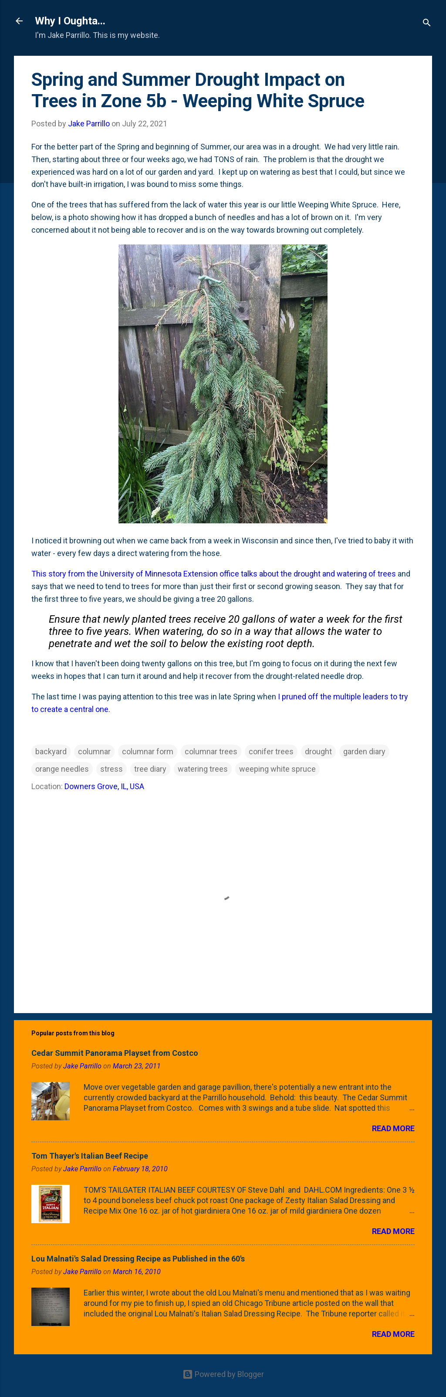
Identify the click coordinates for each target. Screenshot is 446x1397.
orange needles (62, 768)
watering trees (203, 768)
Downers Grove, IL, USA (104, 786)
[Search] (427, 23)
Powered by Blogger (223, 1374)
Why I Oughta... (70, 21)
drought (318, 751)
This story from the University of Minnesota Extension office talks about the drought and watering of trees (213, 573)
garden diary (364, 751)
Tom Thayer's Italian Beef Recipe (89, 1155)
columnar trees (211, 751)
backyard (51, 751)
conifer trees (271, 751)
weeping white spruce (277, 768)
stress (111, 768)
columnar (94, 751)
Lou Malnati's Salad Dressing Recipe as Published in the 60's (138, 1258)
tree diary (150, 768)
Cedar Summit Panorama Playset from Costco (114, 1053)
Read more (393, 1128)
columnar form (147, 751)
